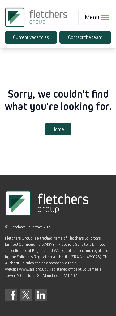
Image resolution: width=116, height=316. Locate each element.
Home (58, 129)
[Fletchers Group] (36, 17)
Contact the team (85, 37)
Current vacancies (31, 37)
